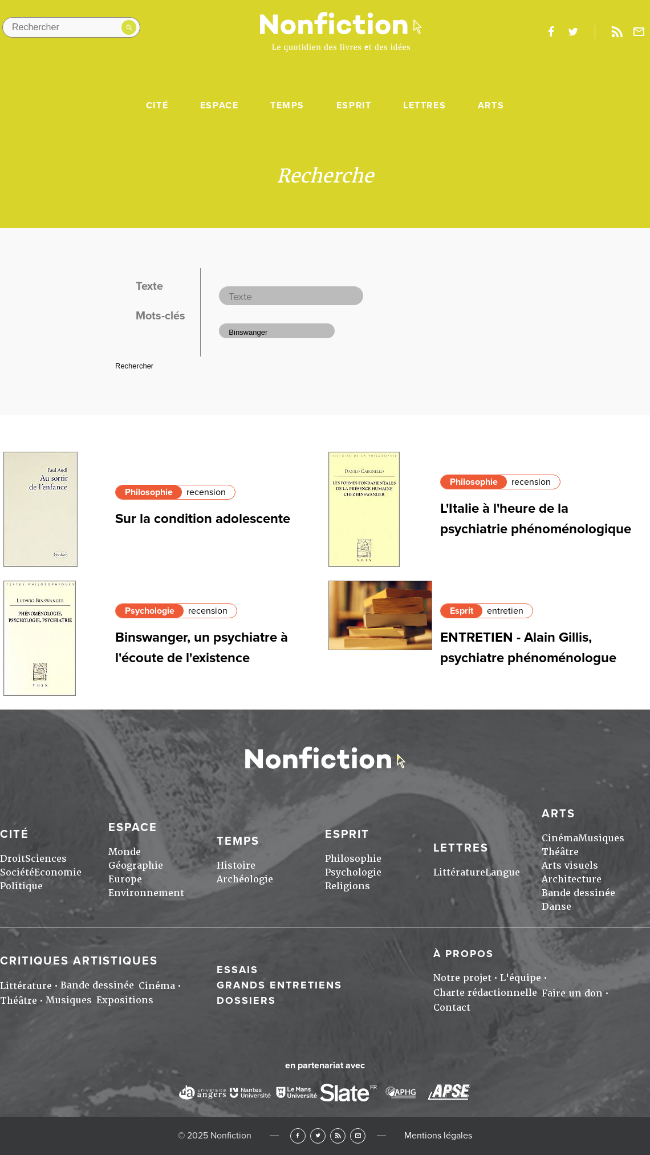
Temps (287, 105)
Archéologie (245, 879)
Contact (451, 1008)
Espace (219, 105)
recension (206, 492)
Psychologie (149, 611)
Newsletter (639, 32)
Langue (502, 872)
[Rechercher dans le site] (71, 27)
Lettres (424, 105)
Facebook (298, 1136)
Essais (237, 969)
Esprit (354, 105)
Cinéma (560, 838)
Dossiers (246, 1000)
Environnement (146, 893)
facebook (551, 32)
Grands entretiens (279, 985)
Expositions (124, 1000)
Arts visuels (570, 866)
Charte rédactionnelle (485, 993)
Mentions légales (438, 1135)
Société (17, 872)
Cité (157, 105)
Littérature (459, 872)
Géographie (135, 866)
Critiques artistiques (79, 961)
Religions (347, 886)
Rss (617, 32)
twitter (573, 32)
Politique (21, 886)
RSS (338, 1136)
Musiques (601, 838)
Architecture (572, 879)
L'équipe (520, 978)
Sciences (46, 859)
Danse (556, 907)
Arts (491, 105)
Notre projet (462, 978)
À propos (463, 953)
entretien (505, 611)
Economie (58, 872)
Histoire (236, 866)
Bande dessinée (578, 893)
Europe (125, 879)
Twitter (318, 1136)
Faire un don (572, 993)
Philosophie (149, 492)
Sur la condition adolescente (202, 518)
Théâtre (560, 852)
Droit (12, 859)
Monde (124, 852)
